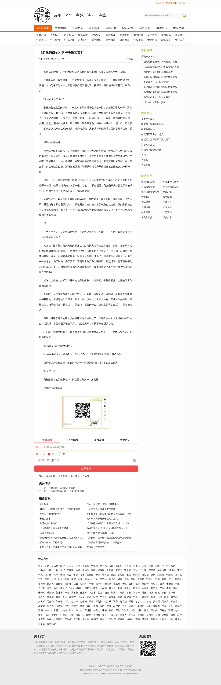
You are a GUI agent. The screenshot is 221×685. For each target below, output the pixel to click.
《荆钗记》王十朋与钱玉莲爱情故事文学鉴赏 (109, 538)
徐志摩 (83, 592)
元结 (159, 597)
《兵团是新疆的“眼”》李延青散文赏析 (160, 67)
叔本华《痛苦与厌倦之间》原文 (102, 518)
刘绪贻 (50, 619)
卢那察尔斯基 (148, 144)
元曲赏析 (124, 35)
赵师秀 (145, 583)
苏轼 (47, 566)
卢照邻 (41, 588)
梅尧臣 (101, 570)
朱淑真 (125, 610)
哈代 (78, 615)
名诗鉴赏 (180, 39)
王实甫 (154, 610)
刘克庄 (136, 597)
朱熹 (67, 579)
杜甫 (78, 566)
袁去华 (112, 597)
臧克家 (136, 588)
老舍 (179, 615)
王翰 (135, 570)
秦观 (113, 575)
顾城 (157, 592)
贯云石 (156, 601)
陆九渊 (108, 583)
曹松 (82, 606)
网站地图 (180, 3)
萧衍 (89, 606)
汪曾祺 (99, 601)
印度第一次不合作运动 (152, 124)
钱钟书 (130, 619)
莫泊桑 (108, 601)
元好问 (50, 601)
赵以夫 (74, 601)
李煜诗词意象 (148, 182)
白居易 (54, 566)
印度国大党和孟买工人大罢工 (155, 139)
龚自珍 (59, 583)
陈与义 (88, 588)
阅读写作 (161, 28)
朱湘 (67, 592)
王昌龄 (90, 575)
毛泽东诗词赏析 (170, 182)
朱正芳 (41, 619)
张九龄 (94, 579)
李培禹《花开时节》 (97, 547)
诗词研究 (96, 39)
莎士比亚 (51, 624)
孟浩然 (85, 566)
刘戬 (40, 579)
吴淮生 (85, 619)
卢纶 (170, 579)
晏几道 (121, 575)
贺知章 (83, 583)
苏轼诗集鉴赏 (148, 187)
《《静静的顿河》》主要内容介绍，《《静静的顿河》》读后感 (118, 523)
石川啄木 (86, 615)
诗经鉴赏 (138, 39)
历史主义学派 (148, 56)
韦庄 (129, 575)
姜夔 (164, 579)
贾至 (162, 588)
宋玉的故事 (45, 518)
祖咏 (137, 583)
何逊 (47, 615)
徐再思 (50, 606)
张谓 (95, 606)
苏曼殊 (41, 624)
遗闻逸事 (145, 207)
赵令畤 (83, 601)
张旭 (71, 610)
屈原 (69, 575)
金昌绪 (145, 588)
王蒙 (71, 615)
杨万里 (105, 575)
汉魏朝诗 (124, 39)
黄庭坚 (119, 570)
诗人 (91, 15)
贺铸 (157, 579)
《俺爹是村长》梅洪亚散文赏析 (157, 72)
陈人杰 (79, 610)
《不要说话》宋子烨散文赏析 (155, 82)
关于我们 (92, 666)
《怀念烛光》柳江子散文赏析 (101, 509)
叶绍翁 (154, 583)
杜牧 (56, 570)
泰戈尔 (54, 615)
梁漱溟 (112, 619)
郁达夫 (63, 615)
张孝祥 (103, 588)
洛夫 (122, 592)
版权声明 (119, 666)
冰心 (129, 592)
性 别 (41, 454)
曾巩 (64, 597)
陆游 (62, 566)
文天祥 (41, 601)
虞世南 (145, 575)
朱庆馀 (163, 619)
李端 (120, 597)
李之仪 (63, 588)
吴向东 (132, 615)
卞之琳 (92, 592)
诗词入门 (41, 39)
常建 (166, 597)
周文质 (165, 601)
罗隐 (80, 579)
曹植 (98, 575)
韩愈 (40, 575)
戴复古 (178, 606)
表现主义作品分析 (48, 523)
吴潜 (164, 606)
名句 (69, 15)
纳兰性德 (161, 570)
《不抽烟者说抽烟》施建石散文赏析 (159, 87)
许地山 (165, 615)
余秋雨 (149, 615)
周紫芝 (132, 606)
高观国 (156, 606)
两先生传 (44, 504)
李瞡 (49, 588)
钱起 (173, 566)
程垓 (102, 606)
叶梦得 (54, 610)
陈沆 (89, 597)
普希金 (41, 597)
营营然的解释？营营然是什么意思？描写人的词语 (64, 538)
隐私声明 (110, 666)
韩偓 (58, 597)
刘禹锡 (41, 570)
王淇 (162, 583)
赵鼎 (148, 606)
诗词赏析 (94, 28)
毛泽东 (99, 583)
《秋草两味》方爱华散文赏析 (54, 528)
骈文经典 (180, 35)
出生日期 (41, 460)
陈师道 (145, 619)
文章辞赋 (60, 28)
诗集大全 (112, 670)
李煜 (179, 570)
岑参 (82, 575)
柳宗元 (48, 575)
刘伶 (140, 610)
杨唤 (107, 592)
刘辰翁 (145, 597)
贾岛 (153, 575)
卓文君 (41, 606)
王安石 (70, 566)
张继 (53, 579)
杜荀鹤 (41, 583)
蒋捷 (56, 588)
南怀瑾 (94, 619)
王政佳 (68, 619)
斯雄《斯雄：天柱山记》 (52, 542)
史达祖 (103, 597)
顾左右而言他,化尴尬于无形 (100, 533)
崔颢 (151, 566)
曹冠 (109, 606)
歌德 (164, 592)
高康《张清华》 (47, 533)
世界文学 (178, 28)
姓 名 (41, 447)
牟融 (133, 579)
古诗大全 (77, 28)
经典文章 (167, 217)
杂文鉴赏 (166, 39)
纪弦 (151, 592)
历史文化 (145, 28)
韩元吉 (96, 610)
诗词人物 (69, 39)
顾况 (95, 597)
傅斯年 (103, 619)
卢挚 (67, 606)
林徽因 (141, 615)
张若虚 (169, 583)
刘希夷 (147, 601)
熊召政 (59, 619)
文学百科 (152, 35)
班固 (170, 610)
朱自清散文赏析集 (150, 192)
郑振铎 (121, 619)
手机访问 (159, 3)
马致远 (103, 579)
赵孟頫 (123, 601)
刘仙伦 (63, 610)
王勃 (144, 566)
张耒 (124, 606)
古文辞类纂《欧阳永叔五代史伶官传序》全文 (109, 514)
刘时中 (74, 606)
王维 (157, 566)
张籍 (175, 588)
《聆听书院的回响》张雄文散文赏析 (66, 491)
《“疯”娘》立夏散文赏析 (153, 102)
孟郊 (111, 566)
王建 (91, 601)
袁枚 (131, 583)
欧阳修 (110, 570)
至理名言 (111, 28)
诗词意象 (104, 670)
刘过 (120, 588)
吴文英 (50, 583)
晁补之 (127, 588)
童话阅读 (110, 35)
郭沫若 (59, 592)
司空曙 (127, 597)
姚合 (76, 583)
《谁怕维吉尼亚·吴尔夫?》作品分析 (104, 542)
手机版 (129, 59)
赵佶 (177, 610)
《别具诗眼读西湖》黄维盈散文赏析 (159, 61)
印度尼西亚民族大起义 (152, 134)
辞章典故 (129, 670)
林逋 (78, 570)
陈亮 (95, 588)
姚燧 (146, 610)
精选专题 (170, 3)
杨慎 (124, 583)
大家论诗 (83, 39)
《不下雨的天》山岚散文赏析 (155, 97)
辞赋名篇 (41, 35)
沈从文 (114, 615)
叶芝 (144, 592)
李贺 (75, 575)
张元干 (112, 588)
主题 (80, 15)
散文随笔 (138, 35)
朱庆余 (59, 601)
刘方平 (154, 588)
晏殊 (93, 570)
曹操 (62, 575)
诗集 (58, 15)
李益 (168, 588)
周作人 (123, 615)
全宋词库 (96, 670)
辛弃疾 (127, 566)
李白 (40, 566)
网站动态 (128, 666)
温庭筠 (119, 566)
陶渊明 (172, 570)
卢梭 (143, 155)
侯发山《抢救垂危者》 (51, 514)
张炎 (170, 606)
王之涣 (143, 570)
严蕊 (118, 610)
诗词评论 (55, 39)
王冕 (131, 601)
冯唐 (115, 601)
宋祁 (71, 588)
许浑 (62, 570)
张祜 (171, 619)
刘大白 (114, 592)
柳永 (56, 575)
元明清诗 (110, 39)
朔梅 (157, 615)
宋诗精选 (166, 35)
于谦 (91, 583)
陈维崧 (154, 619)
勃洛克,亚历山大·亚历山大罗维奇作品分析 (107, 528)
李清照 (152, 570)
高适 (86, 579)
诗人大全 (43, 558)
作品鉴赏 (83, 35)
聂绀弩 (96, 615)
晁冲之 (116, 606)
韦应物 (94, 566)
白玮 (173, 615)
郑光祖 (174, 601)
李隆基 (169, 575)
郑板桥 (178, 579)
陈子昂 (112, 579)
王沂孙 (88, 610)
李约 (47, 579)
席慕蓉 (74, 592)
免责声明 (101, 666)
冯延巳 (79, 588)
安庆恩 (77, 619)
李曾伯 (141, 606)
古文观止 (55, 35)
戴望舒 (50, 592)
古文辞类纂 (146, 217)
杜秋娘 (116, 583)
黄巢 (40, 615)
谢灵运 (174, 597)
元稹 (49, 570)
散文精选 (69, 35)
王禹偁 (85, 570)
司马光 (163, 610)
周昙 (126, 579)
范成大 (149, 579)
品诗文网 (43, 28)
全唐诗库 (88, 670)
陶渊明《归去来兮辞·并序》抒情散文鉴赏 (60, 509)
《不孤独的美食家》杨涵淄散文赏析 (159, 92)
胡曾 (120, 579)
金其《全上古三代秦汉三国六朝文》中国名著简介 (64, 547)
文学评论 (96, 35)
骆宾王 (178, 575)
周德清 (59, 606)
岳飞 (60, 579)
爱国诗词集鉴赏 (170, 187)
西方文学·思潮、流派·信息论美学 (103, 504)
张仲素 (41, 592)
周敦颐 (68, 583)
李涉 (133, 610)
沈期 (40, 610)
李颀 (177, 583)
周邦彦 (136, 575)
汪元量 (81, 597)
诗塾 (102, 15)
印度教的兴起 (148, 129)
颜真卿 (160, 575)
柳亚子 (105, 615)
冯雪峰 (136, 592)
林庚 (111, 610)
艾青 (100, 592)
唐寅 (73, 579)
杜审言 (136, 566)
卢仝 (47, 610)
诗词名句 (121, 670)
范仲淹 (103, 566)
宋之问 (127, 570)
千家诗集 (152, 39)
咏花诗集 (128, 28)
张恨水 (178, 619)
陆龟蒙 (50, 597)
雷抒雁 (171, 592)
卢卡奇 (144, 160)
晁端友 (72, 597)
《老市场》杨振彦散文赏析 (61, 488)
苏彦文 (138, 601)
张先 (104, 610)
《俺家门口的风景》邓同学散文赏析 (159, 77)
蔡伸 (153, 597)
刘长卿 (165, 566)
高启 (137, 619)
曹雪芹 (141, 579)
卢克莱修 (145, 165)
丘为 (67, 601)
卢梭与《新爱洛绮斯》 (152, 150)
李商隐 (70, 570)
